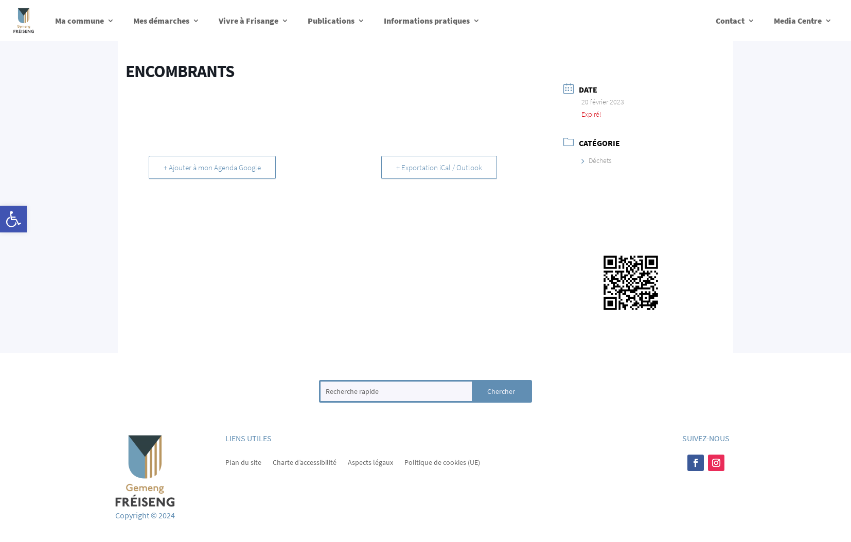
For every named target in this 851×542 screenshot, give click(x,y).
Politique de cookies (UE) (442, 462)
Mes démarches (161, 20)
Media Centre (798, 20)
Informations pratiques (427, 20)
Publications (331, 20)
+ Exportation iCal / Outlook (439, 167)
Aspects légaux (370, 462)
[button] (13, 219)
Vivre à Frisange (248, 20)
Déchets (596, 160)
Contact (730, 20)
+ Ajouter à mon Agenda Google (212, 167)
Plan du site (243, 462)
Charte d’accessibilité (304, 462)
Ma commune (79, 20)
